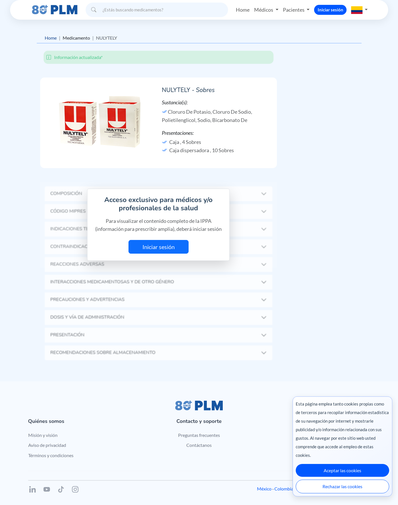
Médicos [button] (264, 10)
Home (243, 10)
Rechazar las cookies (342, 486)
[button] (359, 9)
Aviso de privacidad (47, 445)
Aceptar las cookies (342, 470)
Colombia (283, 488)
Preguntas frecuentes (199, 435)
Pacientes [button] (294, 10)
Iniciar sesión (330, 9)
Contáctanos (199, 445)
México (264, 488)
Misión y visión (43, 435)
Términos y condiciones (51, 455)
